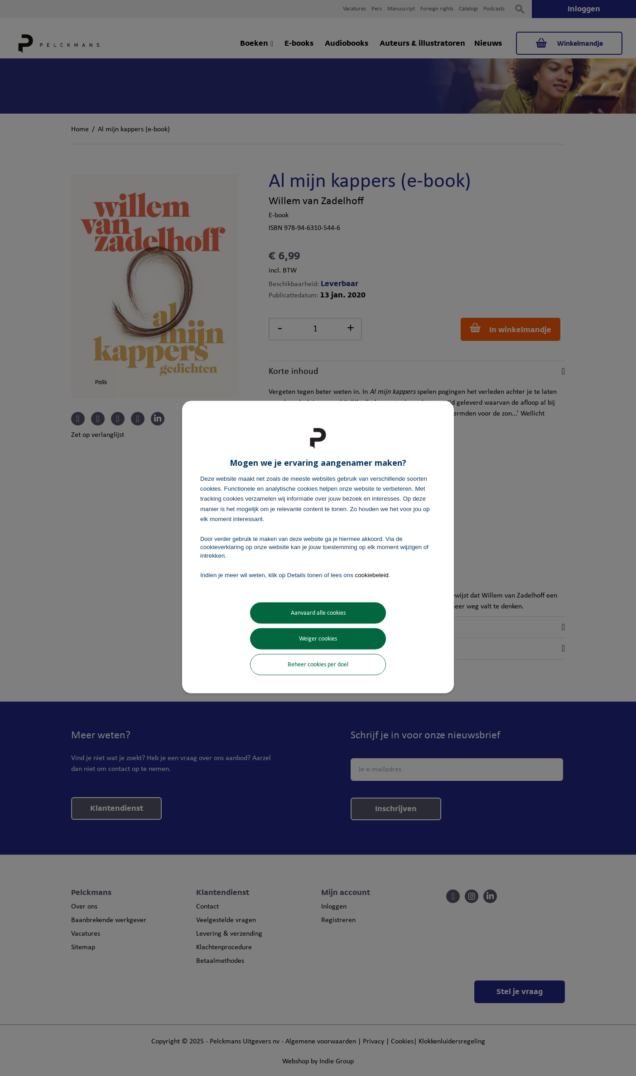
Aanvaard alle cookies (318, 613)
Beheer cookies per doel (318, 664)
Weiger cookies (318, 639)
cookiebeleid (372, 574)
